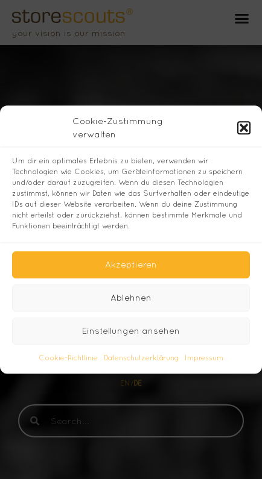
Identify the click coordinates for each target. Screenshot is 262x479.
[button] (244, 128)
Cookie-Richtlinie (68, 358)
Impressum (204, 358)
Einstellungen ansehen (131, 330)
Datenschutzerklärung (141, 358)
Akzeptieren (131, 264)
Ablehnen (131, 297)
